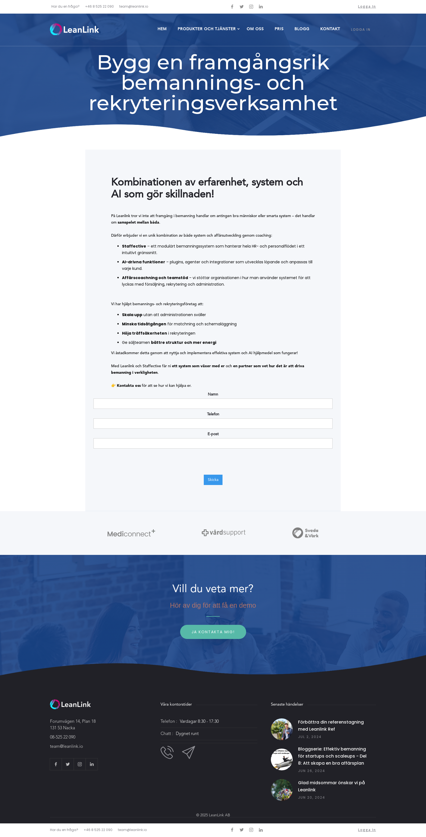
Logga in (367, 6)
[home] (74, 29)
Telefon (213, 414)
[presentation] (134, 461)
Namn (213, 394)
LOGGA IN (361, 29)
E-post (213, 434)
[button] (206, 29)
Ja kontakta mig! (213, 632)
